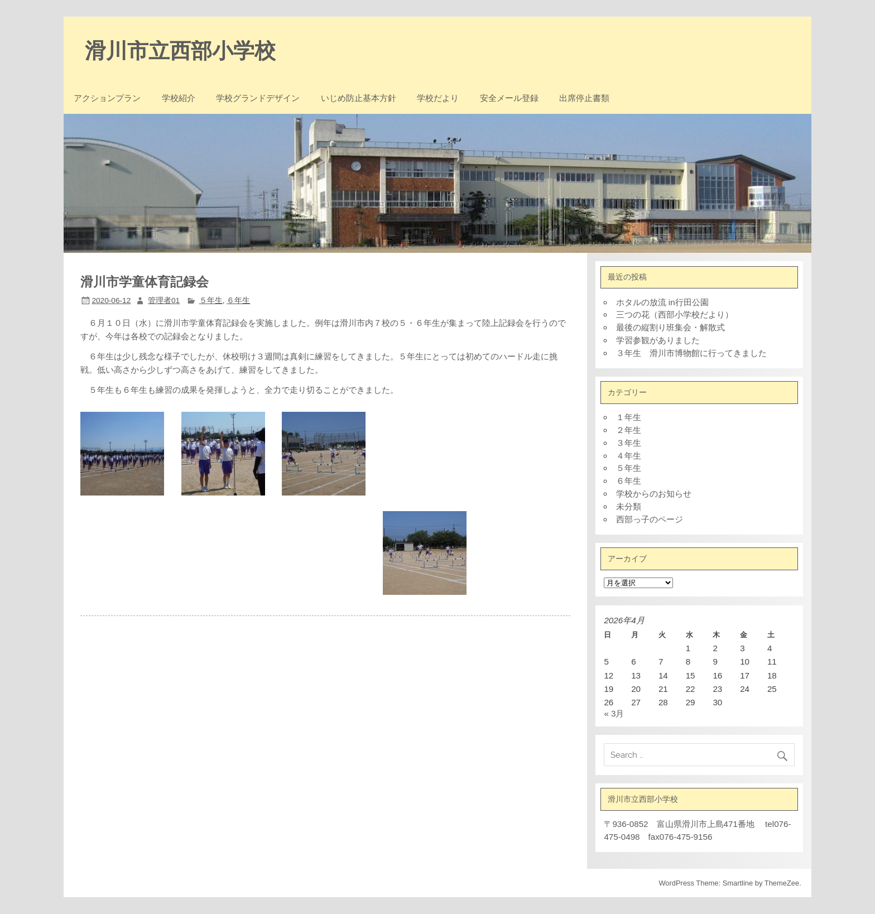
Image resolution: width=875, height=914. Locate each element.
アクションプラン (107, 98)
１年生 (628, 417)
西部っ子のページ (649, 519)
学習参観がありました (658, 340)
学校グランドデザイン (258, 98)
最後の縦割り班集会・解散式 (670, 327)
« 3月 (614, 713)
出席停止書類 (584, 98)
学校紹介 (178, 98)
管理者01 (164, 300)
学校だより (438, 98)
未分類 (628, 506)
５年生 (211, 300)
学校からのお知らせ (653, 493)
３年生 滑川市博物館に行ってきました (691, 353)
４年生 (628, 455)
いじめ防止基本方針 (358, 98)
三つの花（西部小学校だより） (674, 314)
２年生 (628, 430)
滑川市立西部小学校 (180, 51)
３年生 (628, 443)
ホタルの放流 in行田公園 (662, 302)
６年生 (238, 300)
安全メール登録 (509, 98)
